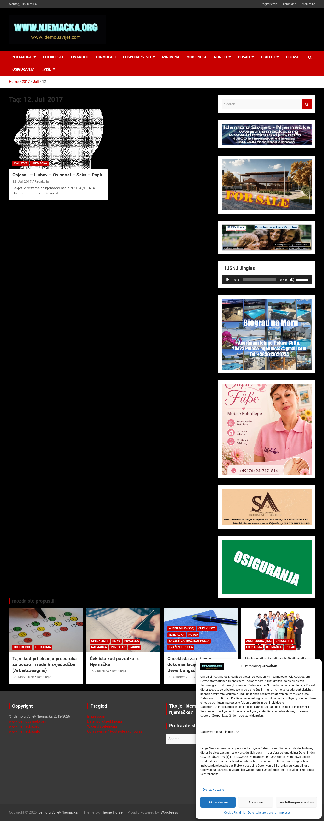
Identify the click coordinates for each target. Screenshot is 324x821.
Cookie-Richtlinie (234, 812)
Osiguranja (23, 69)
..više (46, 69)
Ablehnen (255, 802)
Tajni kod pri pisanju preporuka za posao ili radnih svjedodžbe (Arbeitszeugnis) (44, 664)
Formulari (106, 57)
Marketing (308, 4)
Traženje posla (181, 647)
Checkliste (53, 57)
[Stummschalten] (292, 279)
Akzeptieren (218, 802)
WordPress (169, 812)
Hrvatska (131, 641)
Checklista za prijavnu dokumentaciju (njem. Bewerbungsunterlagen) (192, 664)
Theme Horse (112, 812)
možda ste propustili (34, 601)
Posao (244, 57)
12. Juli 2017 (22, 181)
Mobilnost (197, 57)
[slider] (259, 279)
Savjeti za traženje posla (189, 641)
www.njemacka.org (24, 726)
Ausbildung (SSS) (181, 628)
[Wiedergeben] (227, 279)
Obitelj (268, 57)
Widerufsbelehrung (102, 726)
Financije (80, 57)
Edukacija (43, 647)
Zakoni (135, 647)
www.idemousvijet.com (27, 721)
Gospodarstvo (137, 57)
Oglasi (292, 57)
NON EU (220, 57)
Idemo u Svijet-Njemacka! (58, 812)
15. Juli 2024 (99, 671)
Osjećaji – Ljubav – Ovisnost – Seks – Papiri (58, 175)
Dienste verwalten (214, 789)
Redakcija (41, 181)
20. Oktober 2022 (180, 677)
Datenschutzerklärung (262, 812)
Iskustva (21, 163)
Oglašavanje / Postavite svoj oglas (114, 731)
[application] (267, 279)
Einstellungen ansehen (296, 802)
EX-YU (116, 641)
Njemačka (22, 57)
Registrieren (269, 4)
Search (307, 104)
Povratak (118, 647)
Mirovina (170, 57)
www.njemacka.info (24, 731)
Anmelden (289, 4)
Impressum (286, 812)
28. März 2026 (23, 677)
